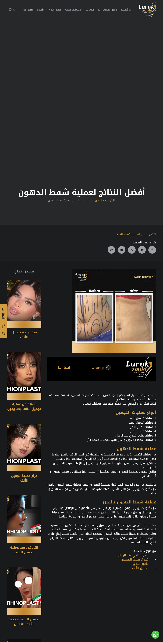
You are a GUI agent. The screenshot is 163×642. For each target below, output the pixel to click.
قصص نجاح (55, 9)
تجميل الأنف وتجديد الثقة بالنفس (24, 621)
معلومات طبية (73, 9)
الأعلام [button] (41, 9)
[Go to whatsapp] (155, 635)
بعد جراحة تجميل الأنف (24, 334)
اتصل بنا (28, 9)
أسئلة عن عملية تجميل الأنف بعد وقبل (24, 406)
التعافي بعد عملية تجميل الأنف (24, 549)
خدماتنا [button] (89, 9)
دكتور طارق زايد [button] (107, 9)
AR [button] (12, 9)
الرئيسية (126, 9)
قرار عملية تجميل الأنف (24, 478)
